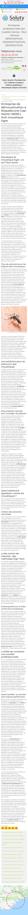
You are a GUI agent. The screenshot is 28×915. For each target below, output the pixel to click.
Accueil (3, 94)
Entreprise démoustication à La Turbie (13, 851)
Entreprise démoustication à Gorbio (13, 832)
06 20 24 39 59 (9, 55)
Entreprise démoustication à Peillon (13, 858)
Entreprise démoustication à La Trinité (13, 882)
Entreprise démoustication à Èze (12, 868)
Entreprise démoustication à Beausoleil (14, 839)
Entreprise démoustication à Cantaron (13, 875)
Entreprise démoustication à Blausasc (13, 864)
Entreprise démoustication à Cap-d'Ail (13, 861)
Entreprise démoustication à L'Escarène (14, 871)
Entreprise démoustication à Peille (12, 854)
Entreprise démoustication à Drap (12, 878)
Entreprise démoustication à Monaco (13, 847)
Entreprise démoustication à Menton (13, 835)
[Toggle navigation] (5, 6)
